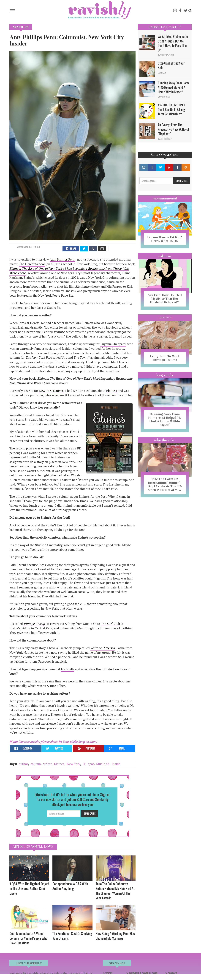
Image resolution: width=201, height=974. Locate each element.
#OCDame (164, 317)
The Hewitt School (32, 264)
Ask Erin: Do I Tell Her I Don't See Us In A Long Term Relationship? (171, 109)
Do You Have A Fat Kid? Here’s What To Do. (164, 239)
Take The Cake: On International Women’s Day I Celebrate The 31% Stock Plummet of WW (165, 484)
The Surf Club (110, 624)
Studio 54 (102, 764)
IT (84, 764)
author (23, 764)
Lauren (28, 246)
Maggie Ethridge (164, 97)
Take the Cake (164, 440)
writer (47, 764)
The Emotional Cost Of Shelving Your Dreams (72, 936)
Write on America (102, 648)
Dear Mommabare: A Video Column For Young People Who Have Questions (28, 938)
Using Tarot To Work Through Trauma (165, 358)
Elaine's (59, 764)
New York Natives (51, 391)
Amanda (21, 246)
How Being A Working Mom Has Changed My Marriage (115, 936)
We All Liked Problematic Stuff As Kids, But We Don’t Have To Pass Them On (173, 43)
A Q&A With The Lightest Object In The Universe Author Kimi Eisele (29, 888)
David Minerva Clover (166, 55)
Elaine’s (111, 391)
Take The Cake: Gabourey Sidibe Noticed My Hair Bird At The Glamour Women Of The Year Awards (115, 890)
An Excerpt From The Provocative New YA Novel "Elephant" (173, 129)
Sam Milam (162, 72)
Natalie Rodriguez (164, 139)
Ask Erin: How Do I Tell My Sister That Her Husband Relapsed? (164, 298)
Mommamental (165, 198)
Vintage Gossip (34, 624)
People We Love (21, 27)
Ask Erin (164, 256)
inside (116, 764)
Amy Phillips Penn (62, 259)
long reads (164, 375)
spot (91, 764)
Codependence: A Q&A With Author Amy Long (70, 886)
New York (73, 764)
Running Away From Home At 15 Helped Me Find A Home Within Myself (174, 87)
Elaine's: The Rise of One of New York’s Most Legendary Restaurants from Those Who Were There (69, 270)
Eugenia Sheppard (113, 344)
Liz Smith (67, 669)
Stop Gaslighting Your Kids (171, 65)
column (35, 764)
